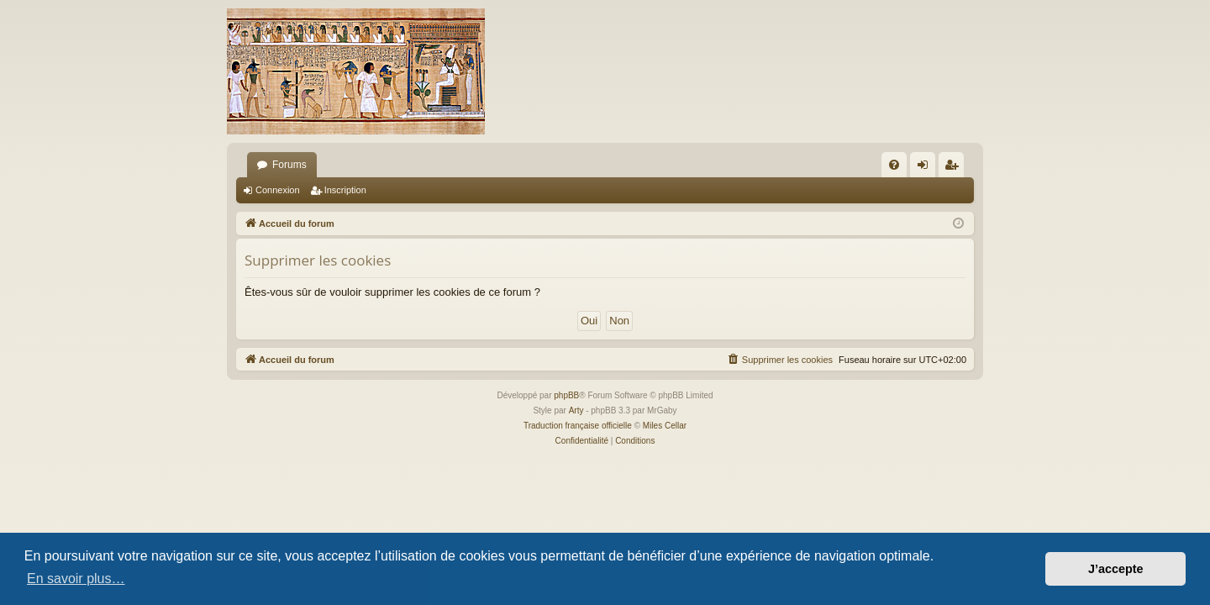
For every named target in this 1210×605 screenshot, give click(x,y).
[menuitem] (894, 164)
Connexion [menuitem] (926, 168)
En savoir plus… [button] (76, 578)
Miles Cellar (665, 425)
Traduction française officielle (577, 425)
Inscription (345, 190)
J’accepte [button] (1116, 569)
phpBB (566, 395)
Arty (576, 410)
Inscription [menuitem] (955, 168)
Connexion (277, 190)
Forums (289, 165)
